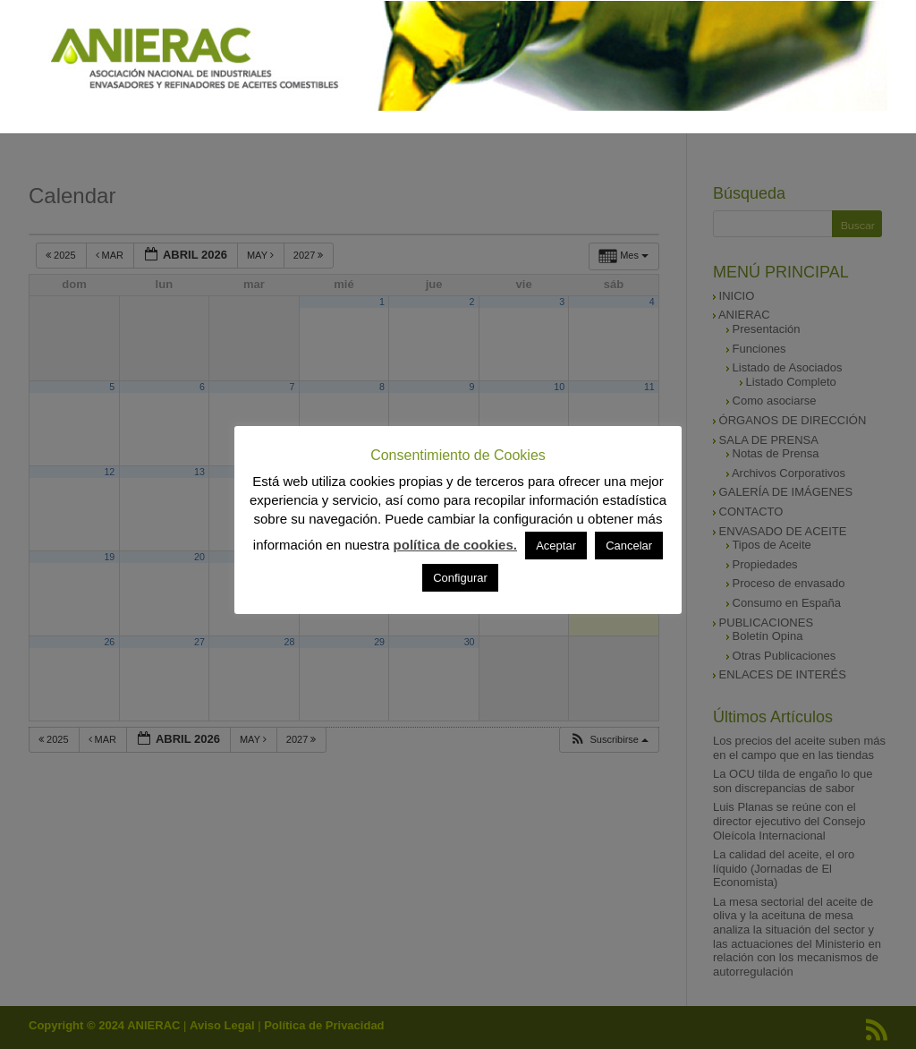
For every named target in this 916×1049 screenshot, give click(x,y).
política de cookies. (455, 544)
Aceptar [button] (556, 545)
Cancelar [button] (629, 545)
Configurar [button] (460, 577)
